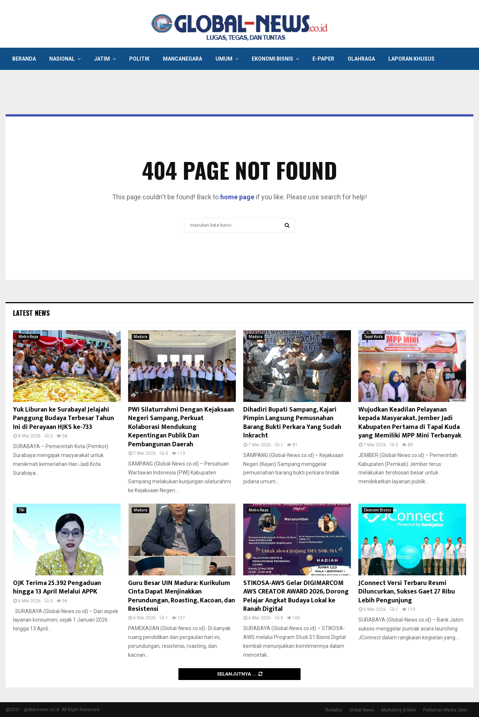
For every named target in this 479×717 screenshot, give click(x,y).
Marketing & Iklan (398, 710)
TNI (21, 510)
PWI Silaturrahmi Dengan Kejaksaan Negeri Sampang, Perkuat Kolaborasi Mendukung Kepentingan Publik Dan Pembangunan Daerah (181, 427)
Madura (140, 337)
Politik (139, 59)
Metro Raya (28, 337)
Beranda (24, 59)
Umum (223, 59)
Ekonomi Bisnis (272, 59)
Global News (361, 710)
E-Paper (323, 59)
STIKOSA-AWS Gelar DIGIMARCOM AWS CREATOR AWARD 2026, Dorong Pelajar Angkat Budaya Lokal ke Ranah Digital (296, 596)
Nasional (62, 59)
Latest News (31, 313)
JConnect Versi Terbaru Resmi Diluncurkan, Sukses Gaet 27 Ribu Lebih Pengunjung (406, 592)
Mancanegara (182, 59)
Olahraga (361, 59)
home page (237, 197)
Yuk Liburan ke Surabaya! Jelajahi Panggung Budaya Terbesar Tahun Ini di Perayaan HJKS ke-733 (63, 418)
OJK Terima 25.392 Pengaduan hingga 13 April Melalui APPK (57, 587)
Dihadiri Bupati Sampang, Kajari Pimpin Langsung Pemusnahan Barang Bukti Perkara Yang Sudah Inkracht (292, 422)
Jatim (102, 59)
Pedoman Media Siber (445, 710)
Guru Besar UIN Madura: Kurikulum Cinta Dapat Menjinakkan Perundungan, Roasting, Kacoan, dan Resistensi (181, 596)
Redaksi (333, 710)
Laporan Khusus (411, 59)
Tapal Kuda (373, 337)
